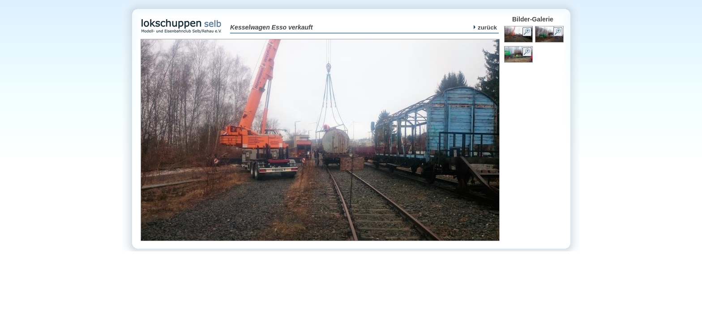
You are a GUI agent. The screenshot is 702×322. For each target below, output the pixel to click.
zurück (485, 27)
